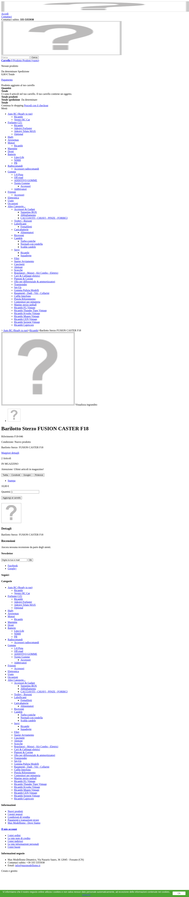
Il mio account (9, 829)
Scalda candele (28, 246)
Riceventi (19, 235)
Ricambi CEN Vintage (25, 319)
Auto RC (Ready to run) (20, 113)
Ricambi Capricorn (24, 325)
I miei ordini (14, 835)
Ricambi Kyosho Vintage (27, 313)
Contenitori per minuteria (27, 301)
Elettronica (13, 197)
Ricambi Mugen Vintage (26, 316)
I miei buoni (14, 847)
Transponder (20, 284)
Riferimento (7, 436)
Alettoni (18, 267)
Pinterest (39, 475)
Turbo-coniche (28, 241)
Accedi (5, 13)
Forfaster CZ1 (15, 122)
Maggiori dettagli (10, 452)
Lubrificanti (20, 223)
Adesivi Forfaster (23, 128)
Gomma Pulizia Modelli (26, 290)
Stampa (11, 480)
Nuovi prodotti (15, 811)
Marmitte (12, 148)
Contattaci (6, 16)
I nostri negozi (15, 814)
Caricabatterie (21, 229)
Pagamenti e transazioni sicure (23, 820)
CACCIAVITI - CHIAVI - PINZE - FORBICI (44, 218)
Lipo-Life (19, 157)
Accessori (26, 186)
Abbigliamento (28, 215)
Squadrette (26, 255)
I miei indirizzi (15, 841)
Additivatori (20, 189)
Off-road (18, 177)
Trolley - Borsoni (23, 220)
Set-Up (17, 287)
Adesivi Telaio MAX (25, 131)
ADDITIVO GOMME (25, 180)
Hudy (10, 137)
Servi (17, 249)
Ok (179, 893)
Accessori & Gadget (24, 209)
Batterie (12, 154)
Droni (11, 151)
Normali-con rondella (32, 244)
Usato (11, 200)
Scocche (18, 270)
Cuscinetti (19, 264)
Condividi (15, 475)
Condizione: (7, 442)
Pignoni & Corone (23, 278)
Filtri (16, 258)
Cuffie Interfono (22, 296)
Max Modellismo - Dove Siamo (24, 822)
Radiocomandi (15, 166)
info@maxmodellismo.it (27, 865)
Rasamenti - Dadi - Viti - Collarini (31, 293)
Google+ (27, 475)
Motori (11, 142)
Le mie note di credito (19, 838)
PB (15, 163)
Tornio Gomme (22, 183)
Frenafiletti (26, 226)
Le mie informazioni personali (23, 844)
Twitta (5, 475)
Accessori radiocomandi (26, 168)
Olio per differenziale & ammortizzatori (34, 281)
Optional (18, 134)
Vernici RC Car (22, 119)
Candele (18, 238)
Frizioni (12, 192)
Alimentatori (27, 232)
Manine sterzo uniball (25, 304)
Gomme (12, 171)
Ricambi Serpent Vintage (27, 322)
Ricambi (18, 116)
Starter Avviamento (24, 261)
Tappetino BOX (29, 212)
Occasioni (13, 203)
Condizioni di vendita (19, 817)
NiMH (17, 160)
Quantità (5, 491)
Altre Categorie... (17, 206)
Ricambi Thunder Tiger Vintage (30, 310)
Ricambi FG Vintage (24, 307)
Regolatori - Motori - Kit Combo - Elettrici (36, 273)
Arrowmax (13, 139)
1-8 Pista (18, 174)
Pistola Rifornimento (25, 299)
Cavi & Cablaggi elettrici (27, 275)
